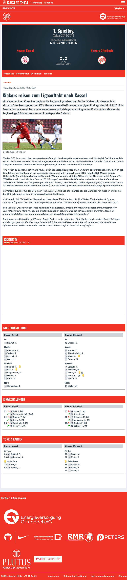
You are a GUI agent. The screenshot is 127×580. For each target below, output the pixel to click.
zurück (7, 82)
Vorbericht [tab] (8, 73)
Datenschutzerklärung (75, 576)
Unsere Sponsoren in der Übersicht (21, 502)
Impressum (53, 576)
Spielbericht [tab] (36, 73)
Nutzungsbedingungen (102, 576)
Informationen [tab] (22, 73)
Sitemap (123, 576)
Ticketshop (36, 2)
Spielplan (118, 8)
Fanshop (48, 2)
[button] (123, 2)
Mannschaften (8, 8)
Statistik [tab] (48, 73)
